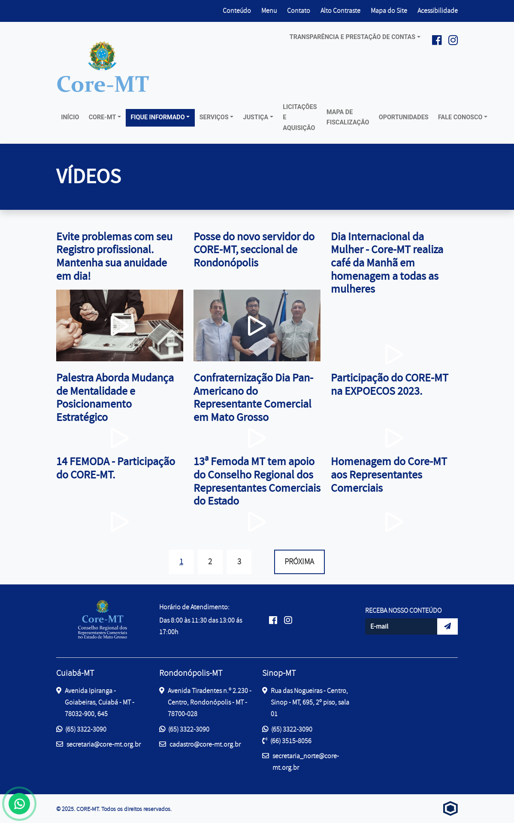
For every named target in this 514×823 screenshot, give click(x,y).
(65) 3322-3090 (81, 729)
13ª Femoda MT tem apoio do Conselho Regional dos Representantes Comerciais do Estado (257, 481)
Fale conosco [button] (460, 117)
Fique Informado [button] (157, 117)
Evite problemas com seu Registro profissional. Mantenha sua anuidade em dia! (114, 256)
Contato (298, 10)
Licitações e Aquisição (300, 117)
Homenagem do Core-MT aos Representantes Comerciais (389, 474)
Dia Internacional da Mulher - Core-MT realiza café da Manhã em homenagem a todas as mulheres (387, 263)
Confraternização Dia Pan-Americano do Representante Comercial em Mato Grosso (253, 397)
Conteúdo (237, 10)
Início (70, 117)
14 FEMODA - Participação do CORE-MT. (115, 468)
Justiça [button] (256, 117)
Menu (269, 10)
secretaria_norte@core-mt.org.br (300, 761)
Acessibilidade (437, 10)
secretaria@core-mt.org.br (98, 744)
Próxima (299, 562)
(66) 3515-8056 (286, 741)
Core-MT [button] (102, 117)
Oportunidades (404, 117)
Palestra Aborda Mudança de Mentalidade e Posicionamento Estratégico (115, 397)
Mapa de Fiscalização (348, 117)
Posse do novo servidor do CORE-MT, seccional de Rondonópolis (254, 250)
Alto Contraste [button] (340, 10)
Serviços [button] (214, 117)
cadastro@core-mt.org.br (200, 744)
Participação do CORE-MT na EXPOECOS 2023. (389, 384)
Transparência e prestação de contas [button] (352, 37)
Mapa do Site (389, 10)
